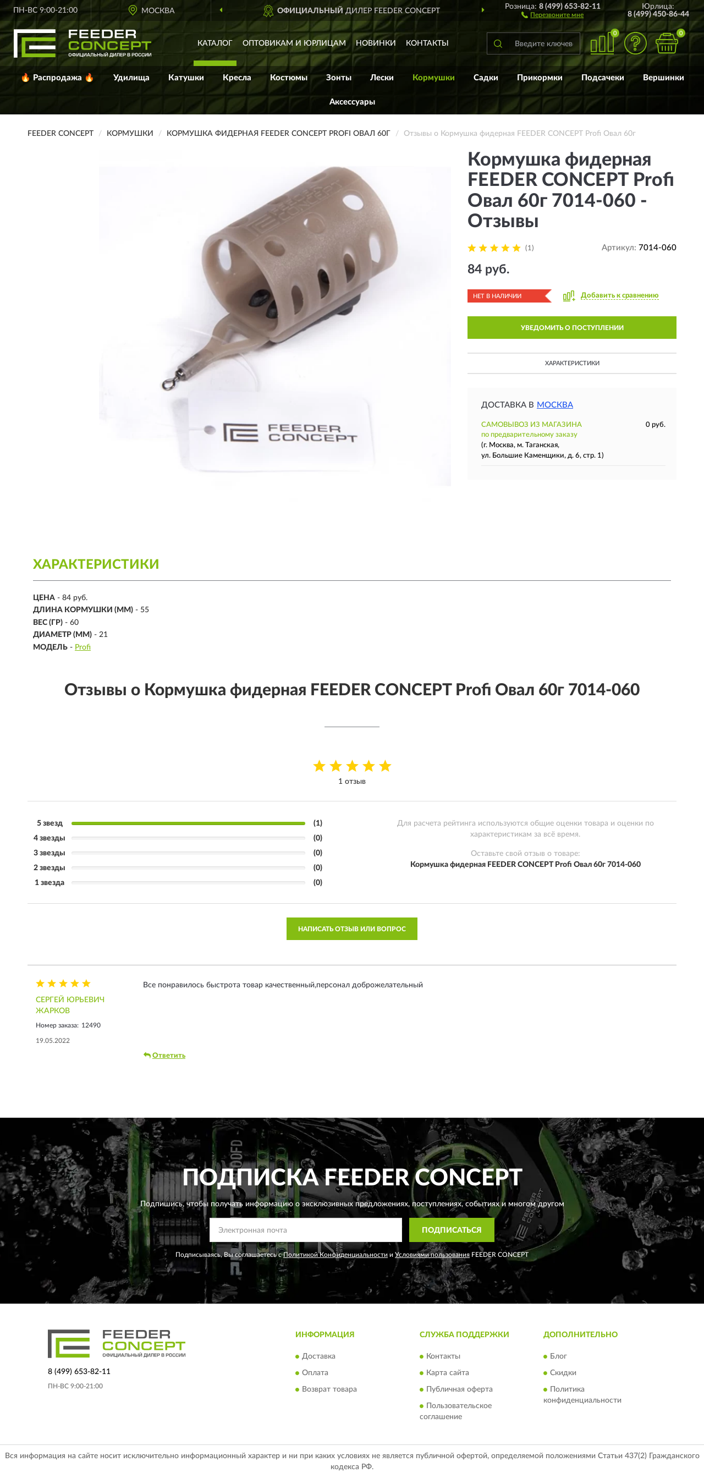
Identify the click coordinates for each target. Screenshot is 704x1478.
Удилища (131, 78)
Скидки (563, 1373)
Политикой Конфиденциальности (335, 1254)
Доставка (319, 1356)
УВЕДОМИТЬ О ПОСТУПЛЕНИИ (572, 328)
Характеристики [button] (572, 363)
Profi (83, 647)
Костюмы (288, 78)
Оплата (315, 1373)
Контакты (427, 43)
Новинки (376, 43)
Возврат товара (329, 1389)
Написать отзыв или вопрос (352, 929)
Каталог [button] (215, 43)
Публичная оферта (459, 1389)
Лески (382, 78)
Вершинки (663, 78)
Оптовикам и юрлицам (294, 43)
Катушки (186, 78)
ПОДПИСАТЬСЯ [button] (452, 1230)
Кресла (237, 78)
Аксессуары (352, 102)
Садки (486, 78)
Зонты (338, 78)
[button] (552, 14)
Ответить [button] (164, 1055)
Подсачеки (602, 78)
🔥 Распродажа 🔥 (57, 78)
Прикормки (540, 78)
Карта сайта (447, 1373)
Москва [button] (555, 405)
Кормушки (434, 78)
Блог (558, 1356)
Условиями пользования (432, 1254)
